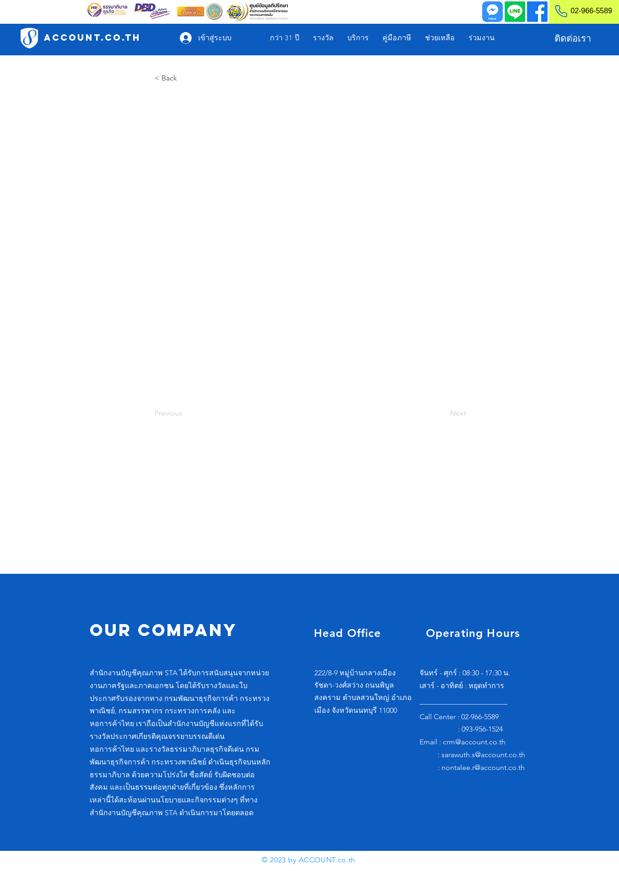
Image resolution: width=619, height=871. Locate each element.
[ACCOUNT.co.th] (92, 37)
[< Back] (185, 78)
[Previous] (185, 413)
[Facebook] (537, 11)
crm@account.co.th (474, 741)
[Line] (515, 11)
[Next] (443, 413)
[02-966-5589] (579, 11)
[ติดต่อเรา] (572, 38)
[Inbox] (492, 11)
